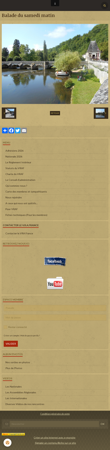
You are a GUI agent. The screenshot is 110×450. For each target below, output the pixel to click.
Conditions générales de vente (55, 414)
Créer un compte (11, 335)
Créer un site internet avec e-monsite (54, 437)
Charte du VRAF (14, 174)
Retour (55, 113)
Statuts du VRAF (14, 168)
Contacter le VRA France (19, 233)
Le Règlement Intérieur (18, 162)
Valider (11, 343)
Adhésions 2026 (14, 150)
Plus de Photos (13, 368)
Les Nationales (13, 386)
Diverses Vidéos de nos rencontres (24, 404)
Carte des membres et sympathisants (26, 191)
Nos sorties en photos (17, 362)
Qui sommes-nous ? (16, 185)
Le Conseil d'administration (20, 179)
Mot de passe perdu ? (30, 335)
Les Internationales (16, 398)
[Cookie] (7, 443)
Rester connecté (15, 327)
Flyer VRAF (11, 209)
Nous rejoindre (13, 197)
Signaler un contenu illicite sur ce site (55, 442)
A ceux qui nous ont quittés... (21, 203)
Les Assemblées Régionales (20, 392)
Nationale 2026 (13, 156)
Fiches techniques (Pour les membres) (26, 214)
